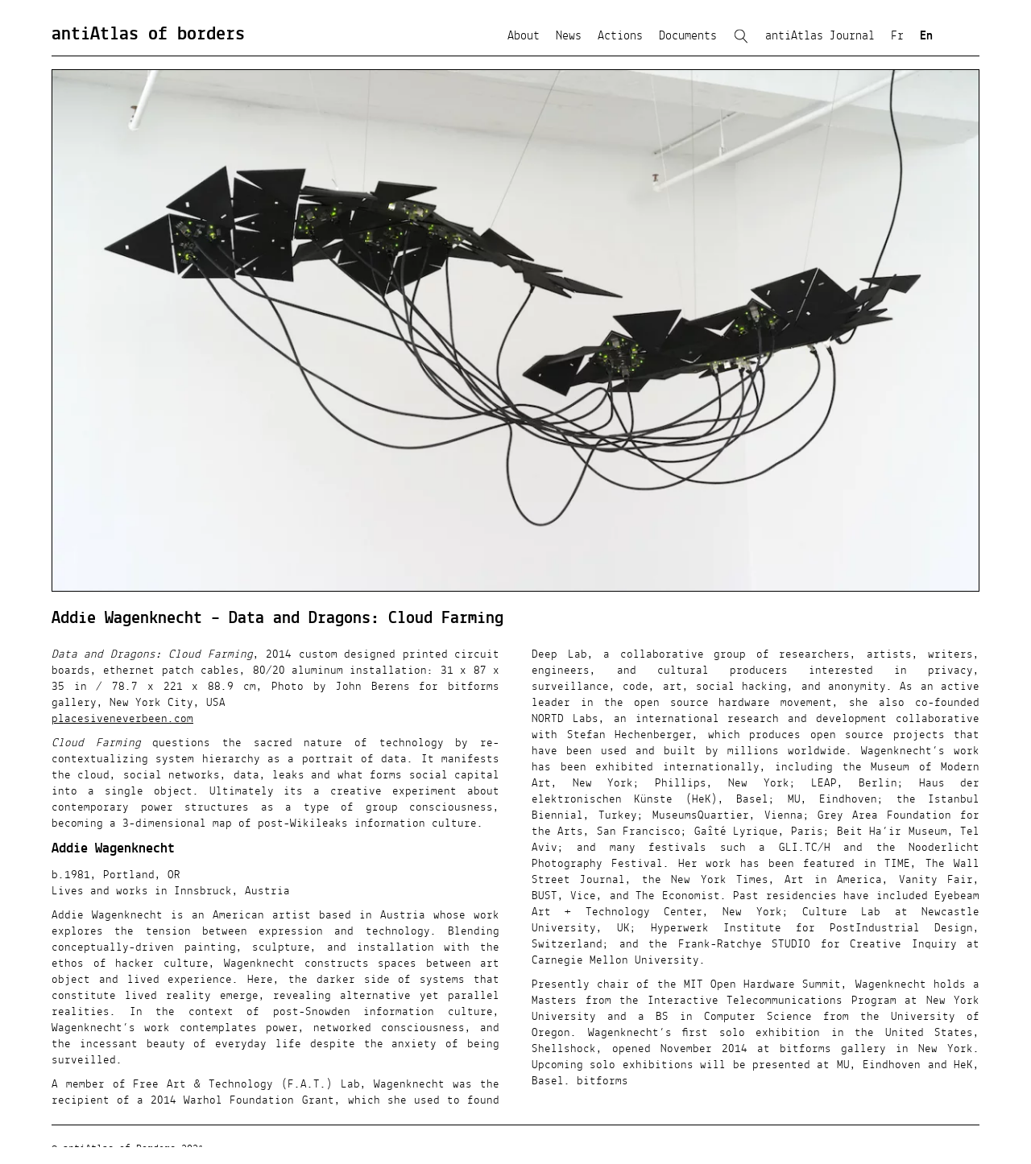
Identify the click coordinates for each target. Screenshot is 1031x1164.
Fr (897, 36)
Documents (688, 36)
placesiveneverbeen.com (122, 718)
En (926, 36)
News (569, 36)
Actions (620, 36)
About (523, 36)
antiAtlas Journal (820, 36)
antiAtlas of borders (148, 35)
